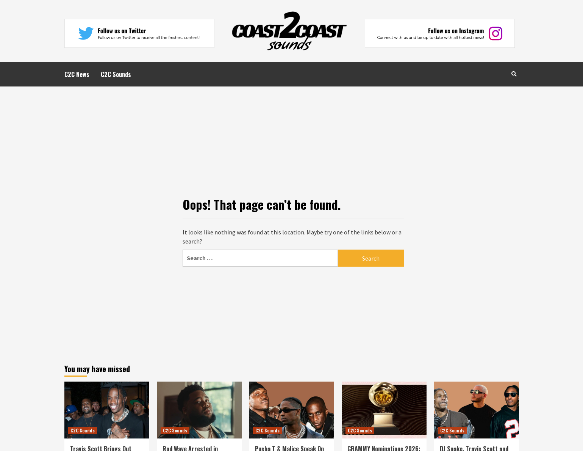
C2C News (76, 74)
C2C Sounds (116, 74)
